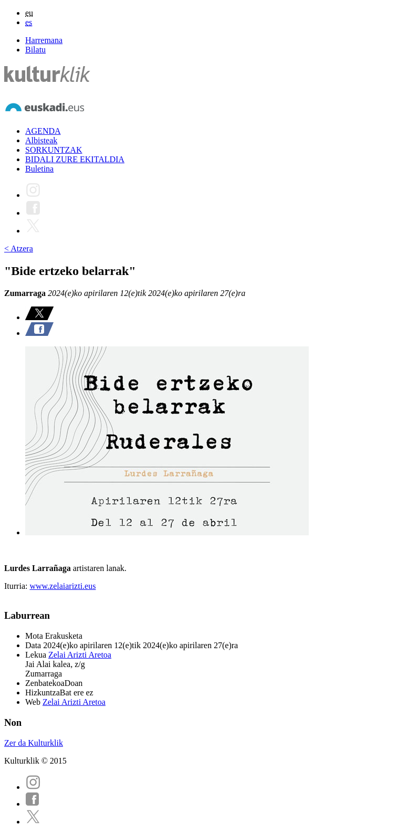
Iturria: (16, 586)
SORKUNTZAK (53, 149)
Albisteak (41, 140)
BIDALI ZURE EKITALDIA (74, 159)
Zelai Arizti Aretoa (79, 654)
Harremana (43, 40)
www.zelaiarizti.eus (62, 586)
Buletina (39, 168)
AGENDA (43, 130)
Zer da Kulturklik (33, 742)
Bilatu (35, 49)
